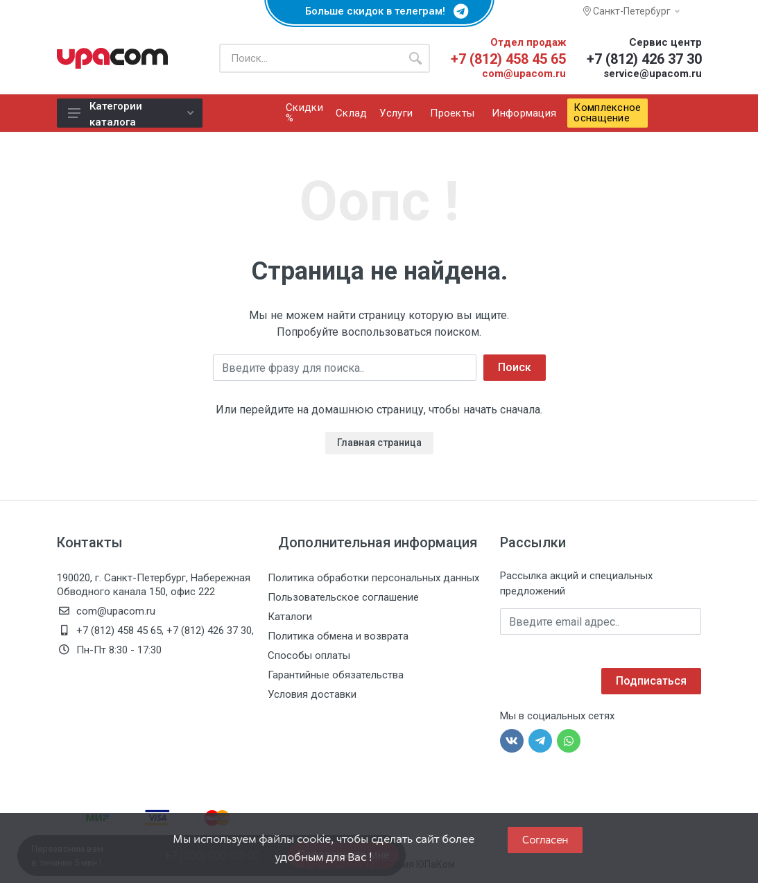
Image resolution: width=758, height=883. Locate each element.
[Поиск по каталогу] (310, 58)
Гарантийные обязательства (336, 675)
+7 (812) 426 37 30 (644, 59)
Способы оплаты (309, 655)
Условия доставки (312, 694)
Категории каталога (130, 114)
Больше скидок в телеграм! (379, 11)
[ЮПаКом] (112, 58)
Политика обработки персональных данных (373, 578)
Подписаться (651, 680)
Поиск (514, 367)
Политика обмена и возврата (338, 636)
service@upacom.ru (652, 73)
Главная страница (379, 442)
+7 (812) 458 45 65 (508, 59)
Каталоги (290, 616)
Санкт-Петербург (631, 11)
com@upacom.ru (524, 73)
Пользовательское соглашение (343, 597)
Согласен (545, 839)
